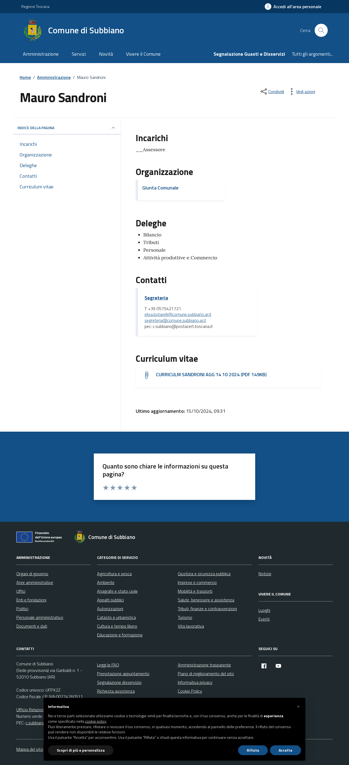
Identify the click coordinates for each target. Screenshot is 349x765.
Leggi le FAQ (108, 665)
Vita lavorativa (191, 626)
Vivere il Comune (143, 54)
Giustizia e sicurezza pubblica (204, 573)
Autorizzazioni (110, 608)
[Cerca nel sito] (321, 30)
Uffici (20, 591)
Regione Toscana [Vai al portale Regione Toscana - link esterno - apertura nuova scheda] (35, 6)
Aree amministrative (34, 582)
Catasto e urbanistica (116, 617)
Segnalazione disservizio (119, 682)
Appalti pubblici (110, 600)
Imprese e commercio (197, 582)
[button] (298, 706)
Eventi (264, 619)
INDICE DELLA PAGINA (66, 127)
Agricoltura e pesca (114, 573)
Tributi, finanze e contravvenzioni (207, 608)
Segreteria (156, 297)
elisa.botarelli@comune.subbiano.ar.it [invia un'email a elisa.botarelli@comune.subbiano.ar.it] (178, 315)
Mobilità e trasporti (195, 591)
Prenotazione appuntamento (123, 673)
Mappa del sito (29, 749)
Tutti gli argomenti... (312, 54)
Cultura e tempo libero (117, 626)
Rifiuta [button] (253, 750)
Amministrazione (41, 54)
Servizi (79, 54)
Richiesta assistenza (116, 691)
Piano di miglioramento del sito (206, 673)
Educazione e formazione (120, 634)
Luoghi (264, 610)
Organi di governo (32, 573)
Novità (106, 54)
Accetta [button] (285, 750)
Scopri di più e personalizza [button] (81, 750)
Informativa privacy (195, 682)
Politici (22, 608)
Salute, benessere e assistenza (206, 600)
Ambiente (106, 582)
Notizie (264, 573)
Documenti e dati (31, 626)
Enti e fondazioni (31, 600)
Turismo (185, 617)
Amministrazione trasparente (204, 665)
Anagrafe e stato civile (117, 591)
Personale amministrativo (39, 617)
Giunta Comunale (160, 187)
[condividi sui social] (271, 91)
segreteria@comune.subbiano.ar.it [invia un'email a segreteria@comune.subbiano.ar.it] (175, 321)
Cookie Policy (190, 691)
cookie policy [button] (95, 721)
